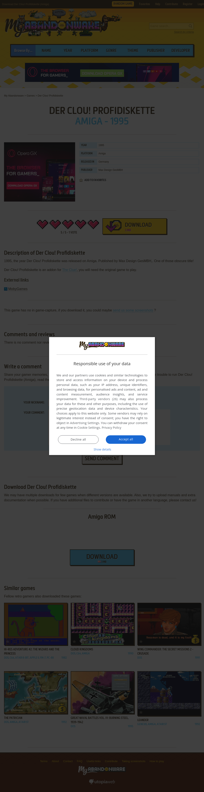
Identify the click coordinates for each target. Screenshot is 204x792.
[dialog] (102, 396)
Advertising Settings (84, 423)
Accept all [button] (126, 439)
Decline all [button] (78, 440)
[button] (102, 449)
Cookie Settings (88, 428)
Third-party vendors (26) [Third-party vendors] (98, 399)
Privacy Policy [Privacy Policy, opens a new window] (112, 428)
